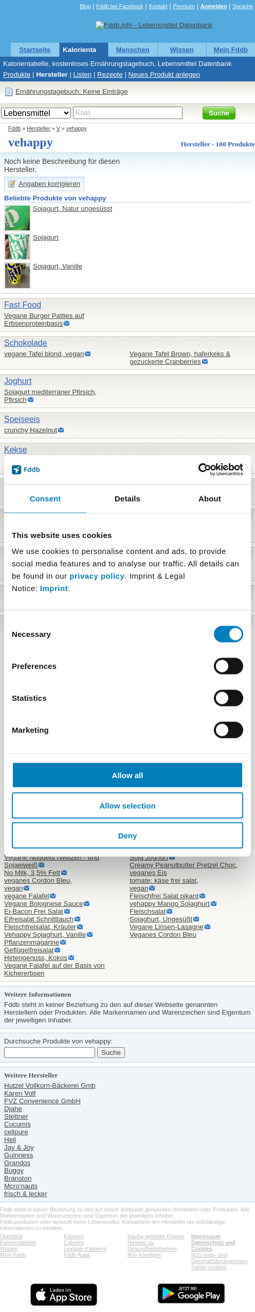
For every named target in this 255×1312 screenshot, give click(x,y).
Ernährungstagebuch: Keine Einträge (71, 91)
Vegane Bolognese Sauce (43, 903)
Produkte (16, 74)
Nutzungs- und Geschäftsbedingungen (219, 1258)
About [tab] (209, 498)
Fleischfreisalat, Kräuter (40, 927)
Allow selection (127, 805)
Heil (10, 1139)
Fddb (14, 128)
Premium (184, 6)
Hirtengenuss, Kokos (35, 958)
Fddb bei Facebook (119, 6)
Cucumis (17, 1124)
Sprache (242, 6)
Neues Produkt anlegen (164, 74)
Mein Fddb (231, 50)
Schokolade (25, 343)
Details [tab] (127, 498)
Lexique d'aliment (85, 1249)
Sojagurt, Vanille (57, 266)
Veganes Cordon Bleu (163, 934)
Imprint (54, 588)
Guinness (18, 1155)
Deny (127, 835)
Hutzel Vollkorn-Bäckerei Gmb (50, 1085)
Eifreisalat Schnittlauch (39, 919)
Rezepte (110, 74)
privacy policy (96, 575)
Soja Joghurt (149, 857)
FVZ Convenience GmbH (42, 1101)
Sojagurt (46, 237)
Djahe (13, 1109)
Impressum (206, 1236)
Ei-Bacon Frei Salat (33, 911)
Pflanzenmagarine (31, 942)
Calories (74, 1242)
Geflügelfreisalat (28, 950)
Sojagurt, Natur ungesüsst (72, 208)
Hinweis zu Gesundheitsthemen (152, 1245)
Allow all (127, 775)
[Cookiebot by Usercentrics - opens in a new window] (198, 470)
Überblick (11, 1236)
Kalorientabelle (87, 50)
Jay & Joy (19, 1147)
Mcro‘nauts (21, 1186)
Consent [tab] (45, 498)
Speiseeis (22, 419)
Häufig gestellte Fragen (156, 1236)
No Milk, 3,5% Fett (32, 873)
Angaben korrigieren (49, 184)
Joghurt (17, 381)
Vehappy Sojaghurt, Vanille (45, 934)
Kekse (15, 449)
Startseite (35, 50)
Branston (17, 1178)
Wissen (182, 50)
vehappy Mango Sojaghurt (170, 903)
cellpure (16, 1132)
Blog (85, 6)
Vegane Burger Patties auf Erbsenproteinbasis (44, 319)
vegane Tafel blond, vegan (44, 354)
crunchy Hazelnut (30, 430)
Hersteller (52, 74)
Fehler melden (208, 1267)
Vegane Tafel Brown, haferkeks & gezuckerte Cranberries (180, 357)
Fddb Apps (77, 1255)
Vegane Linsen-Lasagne (167, 927)
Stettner (16, 1116)
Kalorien (74, 1236)
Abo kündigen (144, 1255)
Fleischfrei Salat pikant (164, 896)
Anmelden (214, 6)
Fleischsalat (148, 911)
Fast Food (22, 304)
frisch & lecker (25, 1194)
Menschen (133, 50)
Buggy (14, 1170)
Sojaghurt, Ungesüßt (161, 919)
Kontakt (158, 6)
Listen (83, 74)
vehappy (76, 128)
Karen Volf (20, 1093)
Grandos (17, 1163)
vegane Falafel (26, 896)
